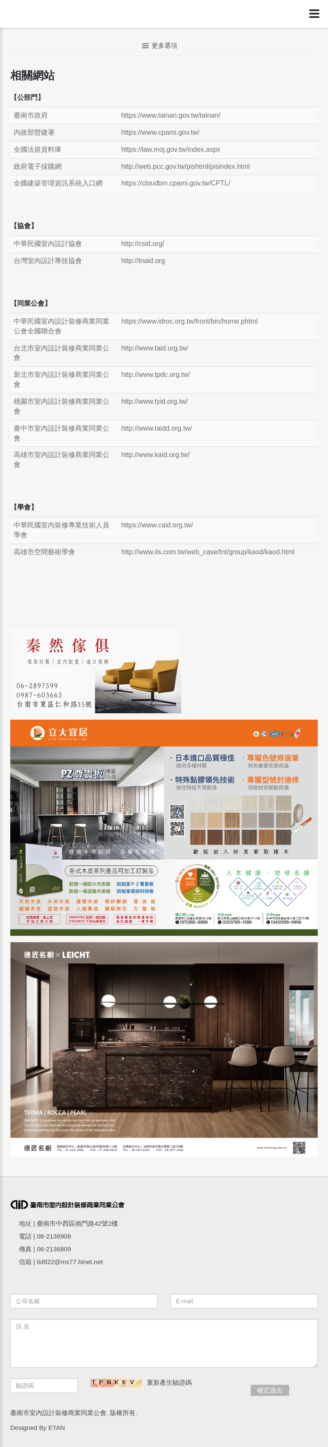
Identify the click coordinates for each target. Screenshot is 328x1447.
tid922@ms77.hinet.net (70, 1261)
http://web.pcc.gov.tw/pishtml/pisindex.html (185, 166)
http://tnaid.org (143, 260)
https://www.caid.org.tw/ (157, 525)
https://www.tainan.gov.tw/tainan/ (170, 115)
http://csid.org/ (142, 243)
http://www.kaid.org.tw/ (155, 454)
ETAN (56, 1427)
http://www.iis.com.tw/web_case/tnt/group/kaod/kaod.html (208, 552)
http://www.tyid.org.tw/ (154, 401)
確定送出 (270, 1390)
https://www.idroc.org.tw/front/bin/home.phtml (189, 321)
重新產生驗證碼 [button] (169, 1382)
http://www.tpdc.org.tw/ (155, 374)
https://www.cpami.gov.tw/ (160, 132)
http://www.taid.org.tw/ (154, 348)
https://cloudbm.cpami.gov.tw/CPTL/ (175, 183)
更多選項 (160, 45)
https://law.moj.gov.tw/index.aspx (170, 149)
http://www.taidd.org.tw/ (156, 428)
